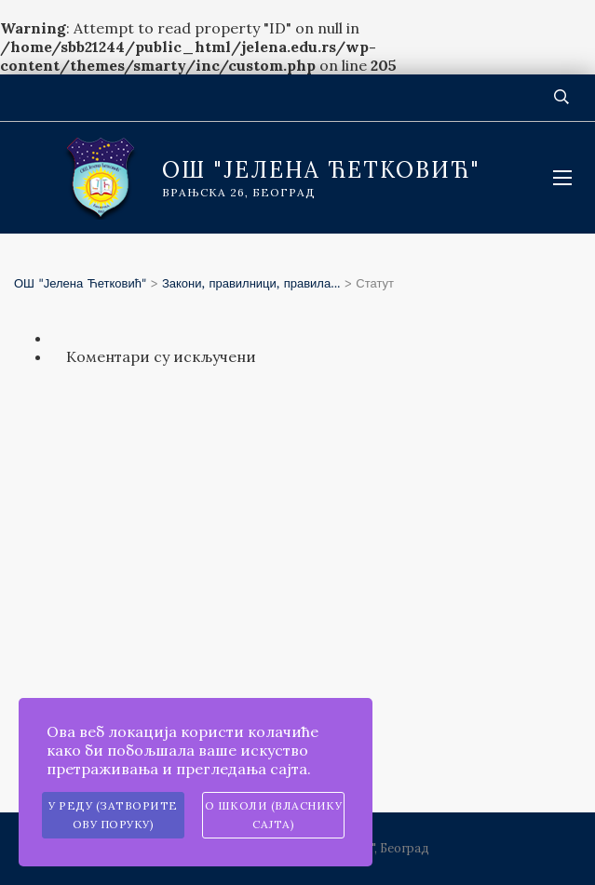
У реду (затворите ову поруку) (113, 814)
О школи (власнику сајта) (274, 814)
